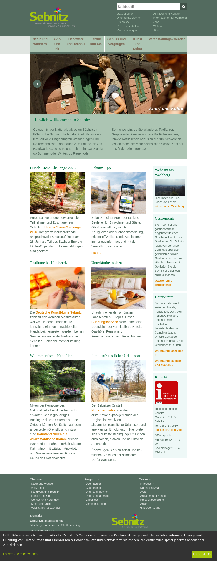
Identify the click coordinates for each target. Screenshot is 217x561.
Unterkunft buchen (97, 491)
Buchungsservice (104, 322)
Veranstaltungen (127, 30)
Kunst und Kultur (137, 44)
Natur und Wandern (40, 41)
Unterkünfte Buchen (129, 17)
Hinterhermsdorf (103, 410)
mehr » (96, 253)
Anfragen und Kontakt (166, 13)
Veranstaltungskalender (167, 39)
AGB (143, 491)
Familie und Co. (96, 41)
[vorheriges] (37, 84)
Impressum (147, 483)
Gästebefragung (150, 507)
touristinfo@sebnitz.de (168, 429)
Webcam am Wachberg (169, 206)
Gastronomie (125, 13)
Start (156, 30)
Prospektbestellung (128, 26)
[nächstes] (180, 84)
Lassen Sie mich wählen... (21, 554)
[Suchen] (183, 6)
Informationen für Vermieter (170, 17)
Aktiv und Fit (57, 44)
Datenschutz (148, 488)
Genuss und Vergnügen (116, 41)
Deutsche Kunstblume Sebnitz (58, 312)
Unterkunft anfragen (98, 495)
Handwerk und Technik (76, 41)
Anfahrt (144, 503)
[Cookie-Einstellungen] (157, 488)
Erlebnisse (123, 22)
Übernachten (93, 483)
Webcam (158, 26)
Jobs (156, 22)
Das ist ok (202, 554)
